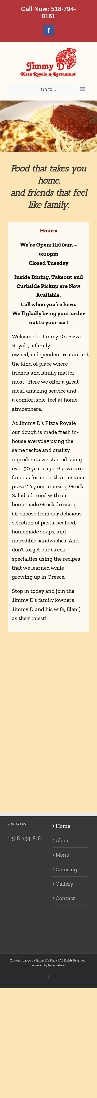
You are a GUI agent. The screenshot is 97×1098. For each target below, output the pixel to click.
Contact (65, 898)
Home (63, 825)
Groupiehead (57, 965)
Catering (66, 869)
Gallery (64, 883)
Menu (62, 854)
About (63, 840)
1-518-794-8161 (25, 838)
